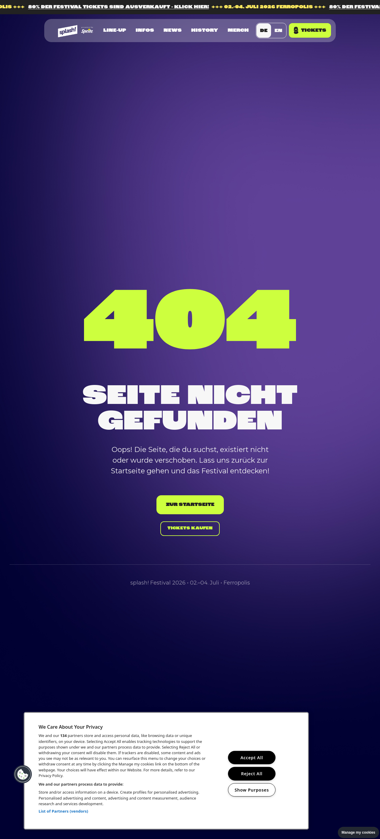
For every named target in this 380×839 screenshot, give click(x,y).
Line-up (114, 30)
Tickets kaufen (190, 529)
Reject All (251, 773)
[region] (166, 771)
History (204, 30)
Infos (145, 30)
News (173, 30)
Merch (238, 30)
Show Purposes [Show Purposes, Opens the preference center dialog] (252, 790)
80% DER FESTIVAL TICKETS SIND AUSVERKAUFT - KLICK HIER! (195, 7)
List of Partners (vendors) (63, 811)
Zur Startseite (190, 502)
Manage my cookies (358, 832)
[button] (22, 774)
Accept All (251, 757)
